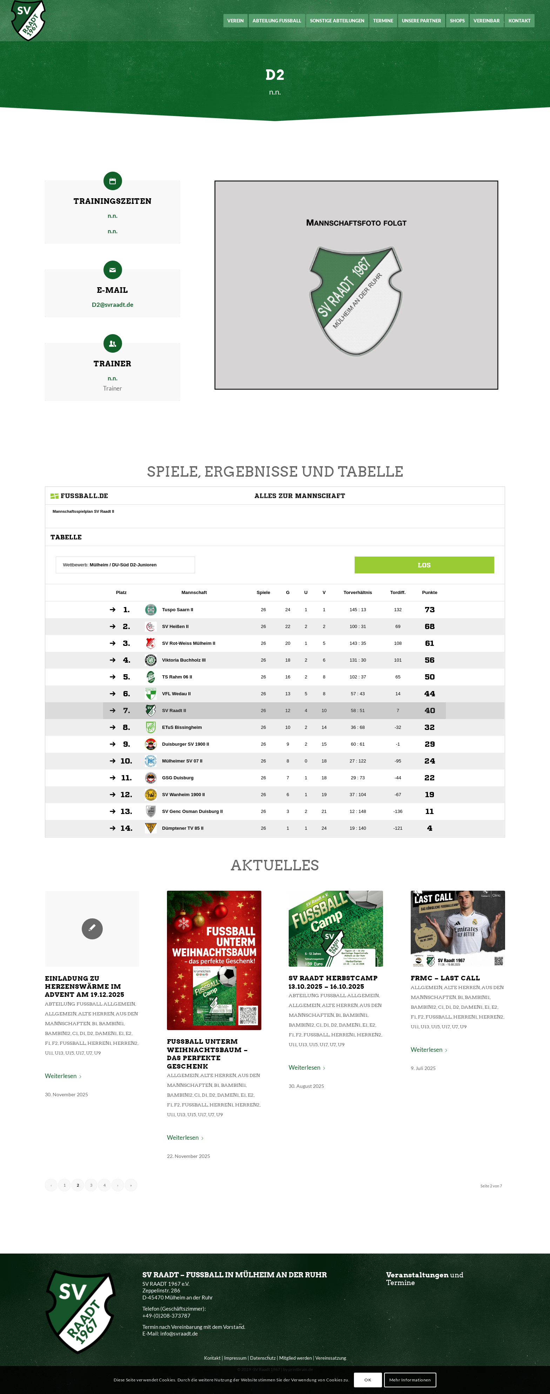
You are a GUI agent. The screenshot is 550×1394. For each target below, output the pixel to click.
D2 (120, 1035)
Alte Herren (126, 1019)
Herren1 (129, 1043)
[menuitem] (235, 20)
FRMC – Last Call (417, 989)
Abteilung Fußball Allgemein (120, 1011)
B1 (124, 1027)
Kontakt (212, 1358)
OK (367, 1379)
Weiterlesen (98, 1071)
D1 (114, 1035)
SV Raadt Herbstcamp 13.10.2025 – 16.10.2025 (324, 992)
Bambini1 (138, 1027)
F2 (91, 1043)
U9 (127, 1052)
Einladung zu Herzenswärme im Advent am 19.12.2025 (116, 997)
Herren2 (150, 1043)
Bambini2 (94, 1035)
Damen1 (134, 1035)
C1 (108, 1035)
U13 (95, 1052)
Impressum (235, 1358)
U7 (120, 1052)
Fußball (106, 1043)
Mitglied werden (295, 1358)
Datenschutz (263, 1358)
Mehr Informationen (410, 1379)
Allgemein (96, 1019)
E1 (147, 1035)
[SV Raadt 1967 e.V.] (28, 20)
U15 (103, 1052)
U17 (112, 1052)
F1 (85, 1043)
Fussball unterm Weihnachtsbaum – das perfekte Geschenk (219, 1053)
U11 (86, 1052)
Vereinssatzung (330, 1358)
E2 (152, 1035)
